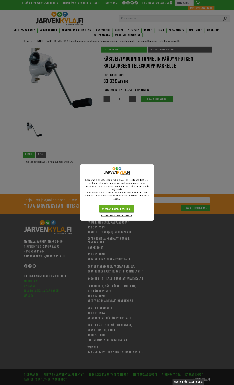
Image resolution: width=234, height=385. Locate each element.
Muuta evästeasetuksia (188, 382)
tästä (117, 198)
